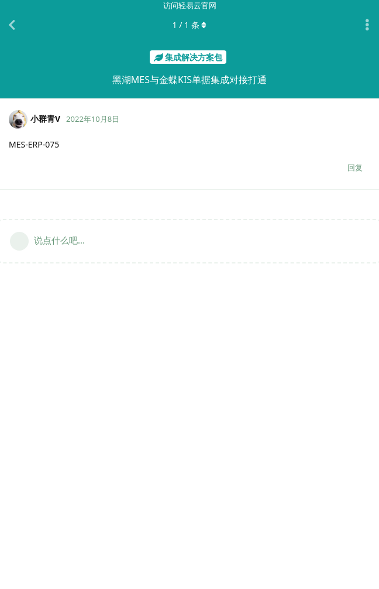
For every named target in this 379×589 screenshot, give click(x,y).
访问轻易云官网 (189, 5)
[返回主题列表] (11, 25)
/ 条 (190, 24)
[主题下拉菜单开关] (367, 25)
